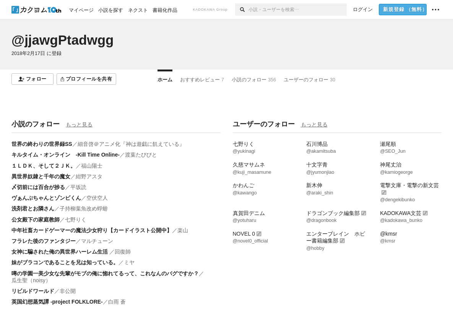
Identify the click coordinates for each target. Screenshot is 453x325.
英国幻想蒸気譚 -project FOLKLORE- (57, 302)
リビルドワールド (32, 291)
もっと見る (79, 124)
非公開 (68, 291)
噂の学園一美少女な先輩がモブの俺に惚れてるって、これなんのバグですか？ (105, 273)
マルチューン (97, 241)
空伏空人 (97, 198)
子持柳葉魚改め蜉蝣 (84, 208)
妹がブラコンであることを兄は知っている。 (65, 262)
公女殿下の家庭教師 (35, 220)
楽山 (182, 230)
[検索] (241, 9)
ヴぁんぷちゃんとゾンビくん (46, 198)
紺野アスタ (89, 176)
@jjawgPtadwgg (62, 39)
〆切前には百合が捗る (38, 187)
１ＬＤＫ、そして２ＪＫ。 (43, 166)
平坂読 (78, 187)
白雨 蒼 (117, 302)
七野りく (75, 220)
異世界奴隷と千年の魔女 (40, 176)
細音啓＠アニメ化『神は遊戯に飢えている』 (131, 144)
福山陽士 (91, 166)
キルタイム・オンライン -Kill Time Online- (65, 155)
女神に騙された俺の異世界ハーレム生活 (60, 252)
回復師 (123, 252)
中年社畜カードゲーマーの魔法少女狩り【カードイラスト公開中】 (91, 230)
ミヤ (129, 262)
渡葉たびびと (141, 155)
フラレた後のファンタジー (43, 241)
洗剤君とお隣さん (32, 208)
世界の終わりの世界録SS (41, 144)
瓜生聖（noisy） (31, 280)
